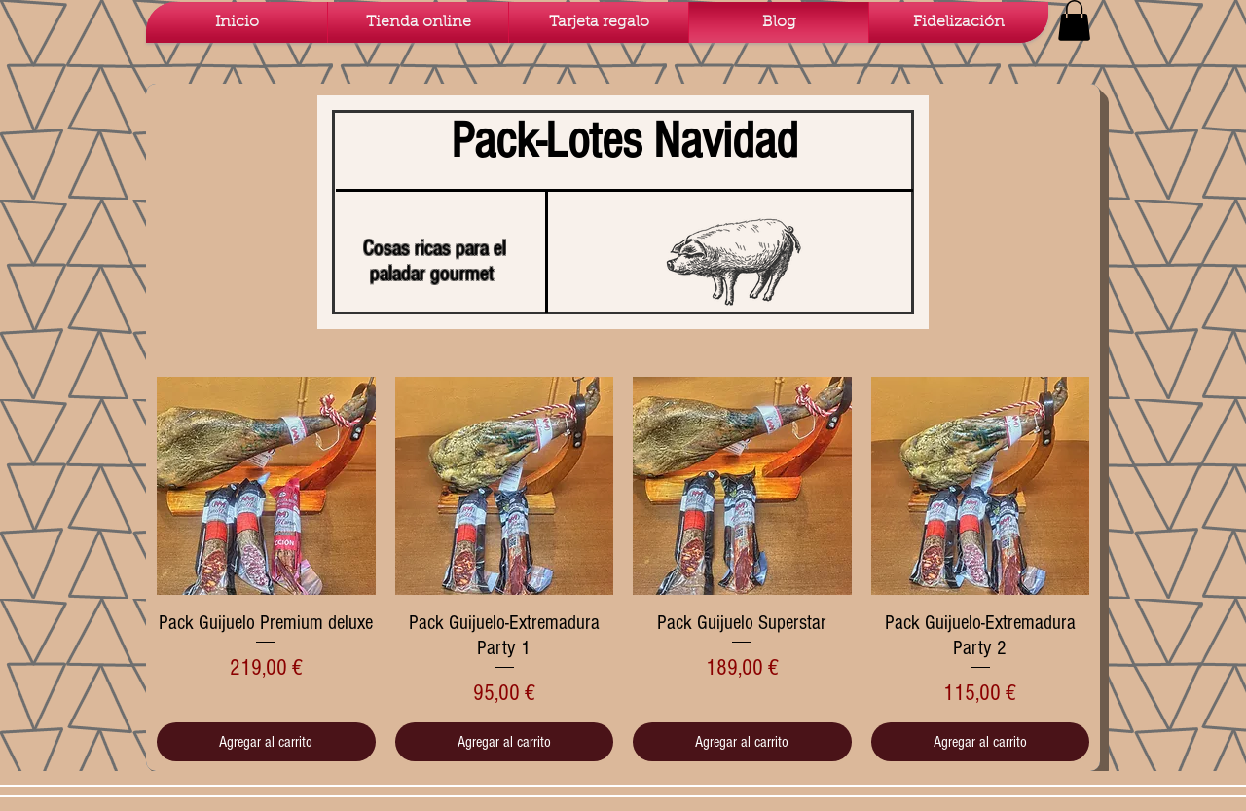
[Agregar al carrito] (266, 741)
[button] (1074, 20)
